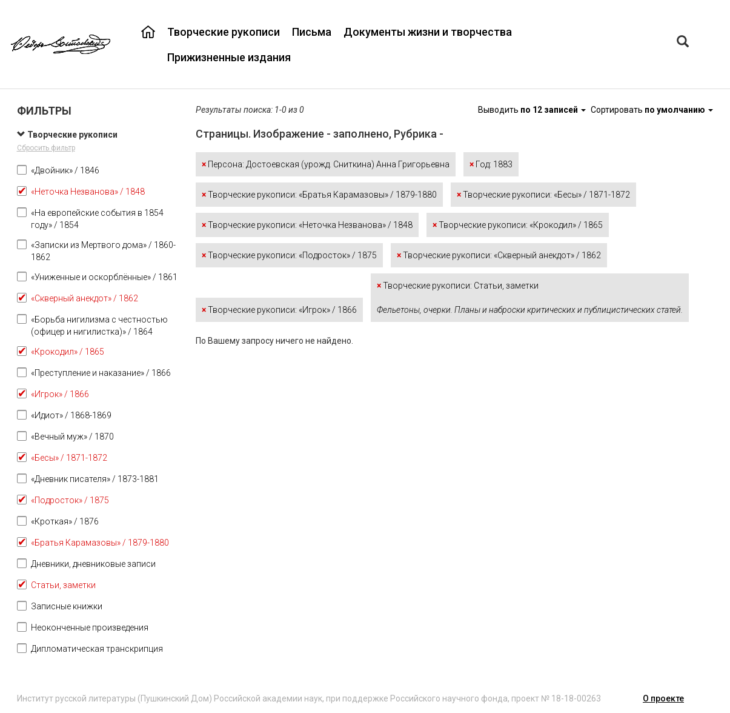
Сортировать (652, 110)
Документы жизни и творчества (427, 31)
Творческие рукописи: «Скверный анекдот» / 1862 (499, 255)
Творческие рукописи (223, 31)
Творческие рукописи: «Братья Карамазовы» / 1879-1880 (319, 194)
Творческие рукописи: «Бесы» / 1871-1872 (543, 194)
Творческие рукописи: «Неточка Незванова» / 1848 (307, 225)
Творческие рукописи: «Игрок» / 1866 (279, 310)
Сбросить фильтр (46, 148)
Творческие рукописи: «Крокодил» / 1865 (518, 225)
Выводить (533, 110)
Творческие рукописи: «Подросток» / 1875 (289, 255)
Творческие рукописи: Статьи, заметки (530, 298)
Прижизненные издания (229, 57)
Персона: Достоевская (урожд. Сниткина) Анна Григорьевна (326, 164)
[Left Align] (683, 43)
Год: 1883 (491, 164)
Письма (311, 31)
